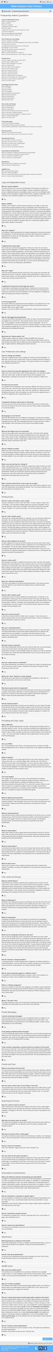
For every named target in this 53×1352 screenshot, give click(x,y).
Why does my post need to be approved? (13, 78)
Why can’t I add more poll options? (11, 67)
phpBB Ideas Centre (33, 1287)
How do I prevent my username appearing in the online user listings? (20, 42)
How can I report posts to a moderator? (12, 75)
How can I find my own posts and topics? (13, 146)
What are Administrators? (8, 105)
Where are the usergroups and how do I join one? (15, 110)
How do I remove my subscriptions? (11, 157)
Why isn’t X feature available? (10, 172)
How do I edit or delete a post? (10, 61)
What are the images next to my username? (13, 49)
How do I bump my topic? (8, 80)
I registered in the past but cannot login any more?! (15, 30)
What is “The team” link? (8, 117)
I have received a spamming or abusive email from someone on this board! (22, 126)
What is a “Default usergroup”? (10, 115)
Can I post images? (7, 91)
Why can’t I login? (6, 28)
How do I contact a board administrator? (12, 176)
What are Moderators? (8, 107)
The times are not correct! (9, 44)
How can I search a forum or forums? (12, 140)
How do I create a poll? (8, 65)
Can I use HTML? (6, 88)
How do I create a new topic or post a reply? (14, 60)
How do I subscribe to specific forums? (12, 156)
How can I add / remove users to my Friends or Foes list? (17, 134)
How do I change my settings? (10, 40)
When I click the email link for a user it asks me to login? (17, 54)
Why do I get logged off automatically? (12, 33)
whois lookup (28, 1303)
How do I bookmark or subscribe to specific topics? (15, 154)
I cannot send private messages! (10, 123)
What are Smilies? (7, 89)
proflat (5, 1348)
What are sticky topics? (8, 96)
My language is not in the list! (9, 47)
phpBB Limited (6, 1274)
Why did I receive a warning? (9, 73)
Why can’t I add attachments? (10, 72)
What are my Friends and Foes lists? (12, 132)
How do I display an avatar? (9, 51)
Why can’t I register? (7, 25)
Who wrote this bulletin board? (10, 171)
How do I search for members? (10, 145)
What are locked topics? (8, 98)
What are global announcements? (11, 93)
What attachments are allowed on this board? (14, 163)
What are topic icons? (7, 99)
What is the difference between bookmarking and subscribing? (18, 152)
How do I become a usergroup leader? (12, 112)
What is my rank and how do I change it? (13, 52)
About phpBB (34, 1275)
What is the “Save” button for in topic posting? (14, 77)
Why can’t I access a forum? (9, 70)
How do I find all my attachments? (11, 165)
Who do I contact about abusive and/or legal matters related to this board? (22, 174)
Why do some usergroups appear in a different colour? (16, 114)
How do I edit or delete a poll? (10, 68)
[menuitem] (6, 2)
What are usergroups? (8, 109)
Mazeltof (12, 1348)
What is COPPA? (6, 23)
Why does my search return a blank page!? (13, 143)
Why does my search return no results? (12, 141)
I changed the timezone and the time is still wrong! (15, 46)
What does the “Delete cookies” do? (11, 35)
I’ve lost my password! (8, 31)
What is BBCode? (6, 86)
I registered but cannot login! (9, 26)
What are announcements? (9, 94)
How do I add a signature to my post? (12, 63)
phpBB (36, 423)
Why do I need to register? (9, 21)
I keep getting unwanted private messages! (13, 125)
